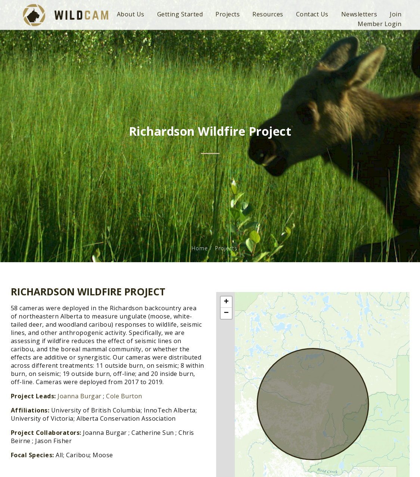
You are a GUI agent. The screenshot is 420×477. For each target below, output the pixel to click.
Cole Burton (124, 396)
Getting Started (180, 14)
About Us (130, 14)
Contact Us (312, 14)
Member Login (379, 24)
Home (200, 248)
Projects (227, 14)
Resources (267, 14)
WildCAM (65, 15)
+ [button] (226, 302)
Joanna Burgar (79, 396)
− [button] (226, 313)
